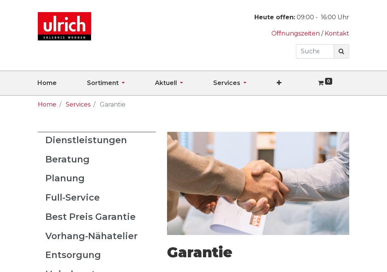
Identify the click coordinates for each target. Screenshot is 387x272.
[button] (294, 83)
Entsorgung (73, 254)
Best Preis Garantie (90, 216)
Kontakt (337, 33)
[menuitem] (62, 83)
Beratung (67, 159)
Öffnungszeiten (296, 33)
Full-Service (72, 197)
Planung (65, 178)
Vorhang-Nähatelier (91, 235)
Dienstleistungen (86, 139)
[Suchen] (341, 51)
